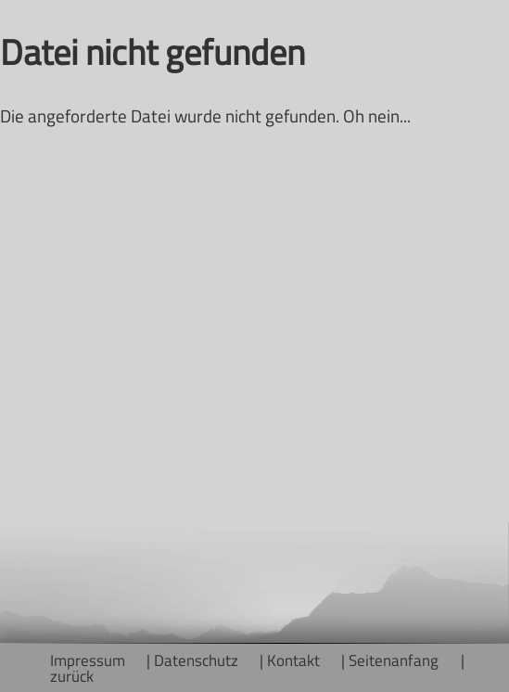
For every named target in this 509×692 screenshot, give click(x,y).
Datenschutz (196, 660)
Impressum (87, 660)
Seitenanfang (394, 660)
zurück (72, 675)
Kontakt (293, 660)
